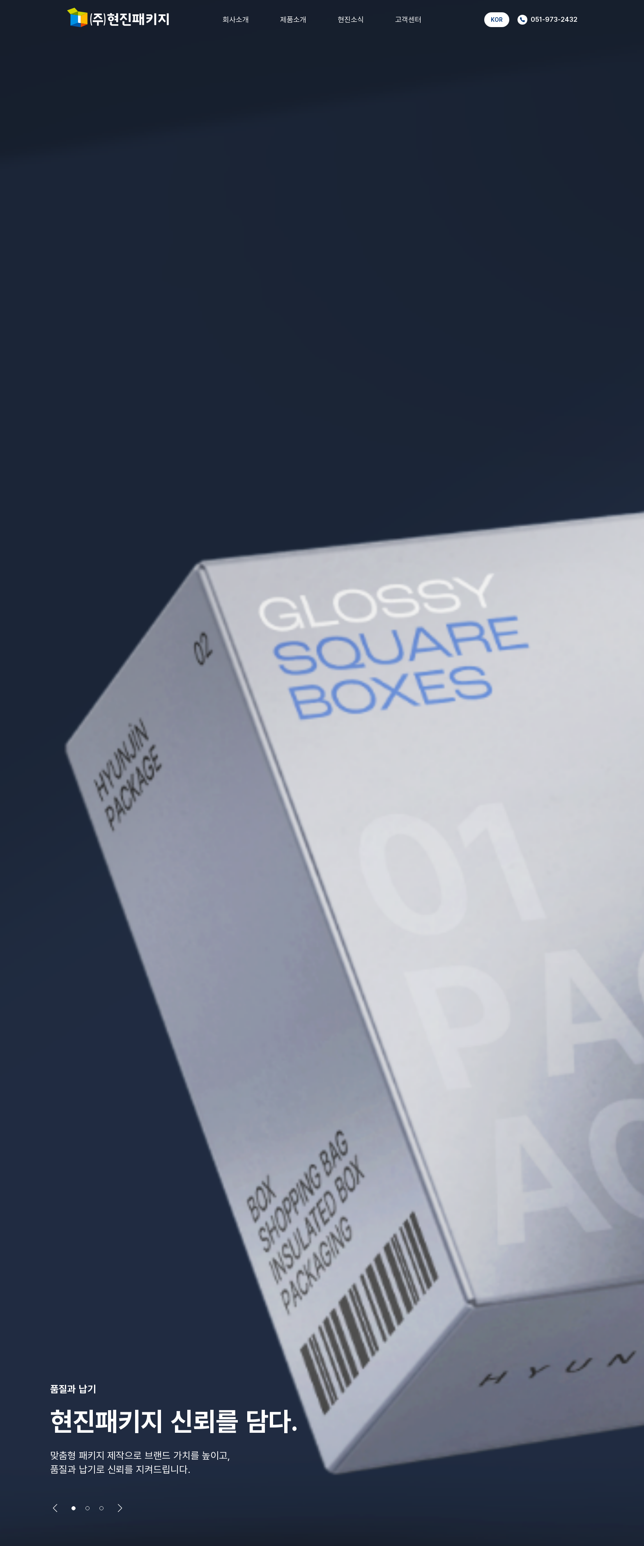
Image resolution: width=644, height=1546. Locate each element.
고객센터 (408, 19)
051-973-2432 (547, 20)
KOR (497, 19)
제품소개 (293, 19)
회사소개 (236, 19)
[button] (55, 1508)
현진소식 (351, 19)
